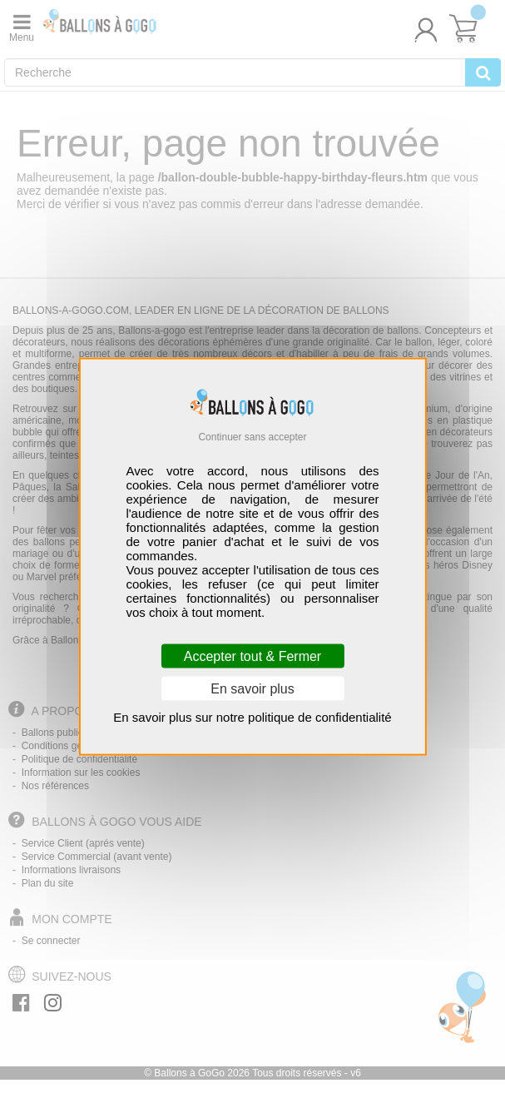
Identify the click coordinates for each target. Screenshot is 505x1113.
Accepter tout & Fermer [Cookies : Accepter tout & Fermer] (252, 656)
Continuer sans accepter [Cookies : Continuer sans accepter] (252, 436)
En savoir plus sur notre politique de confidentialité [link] (252, 717)
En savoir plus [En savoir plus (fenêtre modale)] (252, 689)
